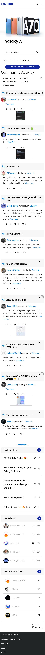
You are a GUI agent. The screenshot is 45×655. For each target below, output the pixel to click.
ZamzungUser (13, 240)
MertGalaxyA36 (13, 135)
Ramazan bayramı (12, 497)
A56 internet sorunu (16, 263)
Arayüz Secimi (13, 233)
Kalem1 (10, 421)
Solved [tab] (25, 82)
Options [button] (37, 61)
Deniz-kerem (12, 206)
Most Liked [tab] (24, 78)
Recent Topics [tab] (9, 78)
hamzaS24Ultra (13, 270)
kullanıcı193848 (14, 353)
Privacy (4, 644)
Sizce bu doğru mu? (16, 299)
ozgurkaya (11, 99)
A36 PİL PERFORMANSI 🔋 (20, 128)
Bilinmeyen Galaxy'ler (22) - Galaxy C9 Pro (17, 469)
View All (22, 450)
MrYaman (11, 173)
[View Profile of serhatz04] (14, 543)
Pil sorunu (11, 166)
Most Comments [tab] (10, 82)
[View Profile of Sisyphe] (15, 589)
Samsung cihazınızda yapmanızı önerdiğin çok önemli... (16, 484)
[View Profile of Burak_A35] (15, 552)
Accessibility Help (9, 635)
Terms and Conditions (11, 639)
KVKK (3, 652)
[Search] (22, 52)
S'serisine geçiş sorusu (17, 415)
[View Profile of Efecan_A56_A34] (17, 526)
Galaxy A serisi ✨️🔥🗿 (16, 507)
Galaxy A (32, 99)
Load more (21, 445)
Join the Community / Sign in (22, 67)
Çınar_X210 (12, 306)
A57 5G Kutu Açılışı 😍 (15, 458)
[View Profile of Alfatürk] (15, 615)
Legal (3, 648)
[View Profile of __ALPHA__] (17, 598)
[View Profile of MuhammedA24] (17, 534)
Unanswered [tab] (8, 85)
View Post (10, 104)
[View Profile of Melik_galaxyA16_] (18, 560)
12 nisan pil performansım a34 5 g (23, 93)
